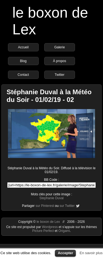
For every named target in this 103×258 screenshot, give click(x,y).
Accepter (65, 253)
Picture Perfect (43, 231)
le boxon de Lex (48, 222)
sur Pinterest (44, 206)
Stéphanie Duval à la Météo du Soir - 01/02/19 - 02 (49, 95)
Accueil (23, 47)
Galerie (59, 47)
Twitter (59, 75)
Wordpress (50, 227)
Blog (23, 61)
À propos (59, 61)
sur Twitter (67, 206)
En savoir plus (91, 253)
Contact (23, 75)
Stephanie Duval (51, 198)
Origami (64, 231)
